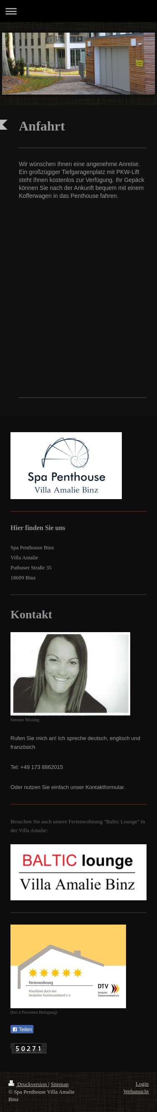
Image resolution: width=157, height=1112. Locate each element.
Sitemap (60, 1084)
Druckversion (28, 1084)
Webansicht (136, 1091)
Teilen (22, 1030)
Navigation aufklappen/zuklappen (78, 11)
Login (142, 1084)
